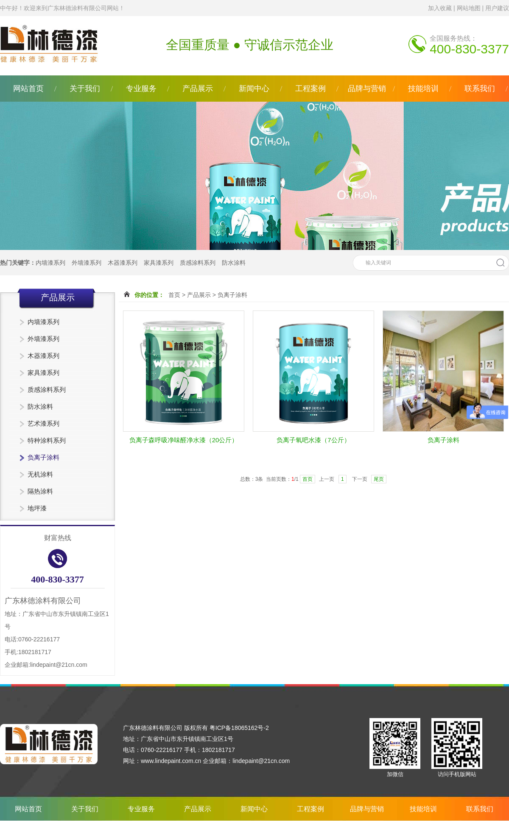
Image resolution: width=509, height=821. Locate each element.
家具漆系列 (158, 262)
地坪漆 (37, 508)
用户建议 (497, 8)
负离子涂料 (43, 457)
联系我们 (479, 88)
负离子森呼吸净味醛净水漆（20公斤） (183, 440)
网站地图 (469, 8)
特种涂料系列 (47, 440)
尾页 (379, 479)
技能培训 (423, 88)
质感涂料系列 (197, 262)
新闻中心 (254, 88)
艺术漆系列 (43, 423)
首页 (174, 294)
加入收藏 (440, 8)
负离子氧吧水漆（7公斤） (313, 440)
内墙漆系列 (50, 262)
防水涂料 (234, 262)
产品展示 (197, 88)
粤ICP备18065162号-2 (239, 727)
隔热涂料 (40, 491)
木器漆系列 (122, 262)
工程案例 (310, 88)
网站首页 (28, 88)
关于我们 (85, 88)
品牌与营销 (367, 88)
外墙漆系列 (86, 262)
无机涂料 (40, 474)
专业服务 (141, 88)
